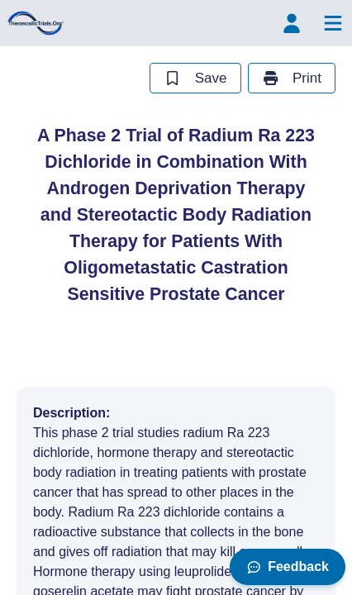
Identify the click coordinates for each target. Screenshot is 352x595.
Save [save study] (195, 78)
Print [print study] (291, 78)
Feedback (287, 566)
